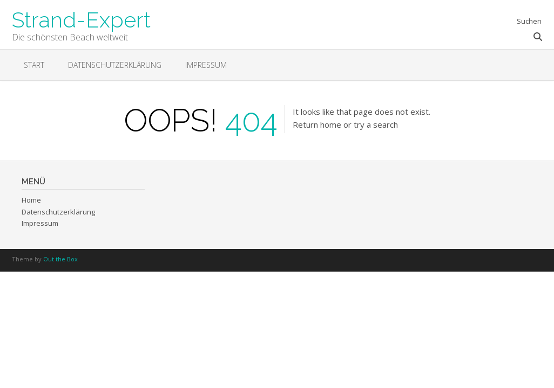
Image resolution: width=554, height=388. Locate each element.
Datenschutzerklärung (114, 65)
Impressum (206, 65)
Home (31, 200)
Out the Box (60, 259)
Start (34, 65)
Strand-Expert (81, 19)
